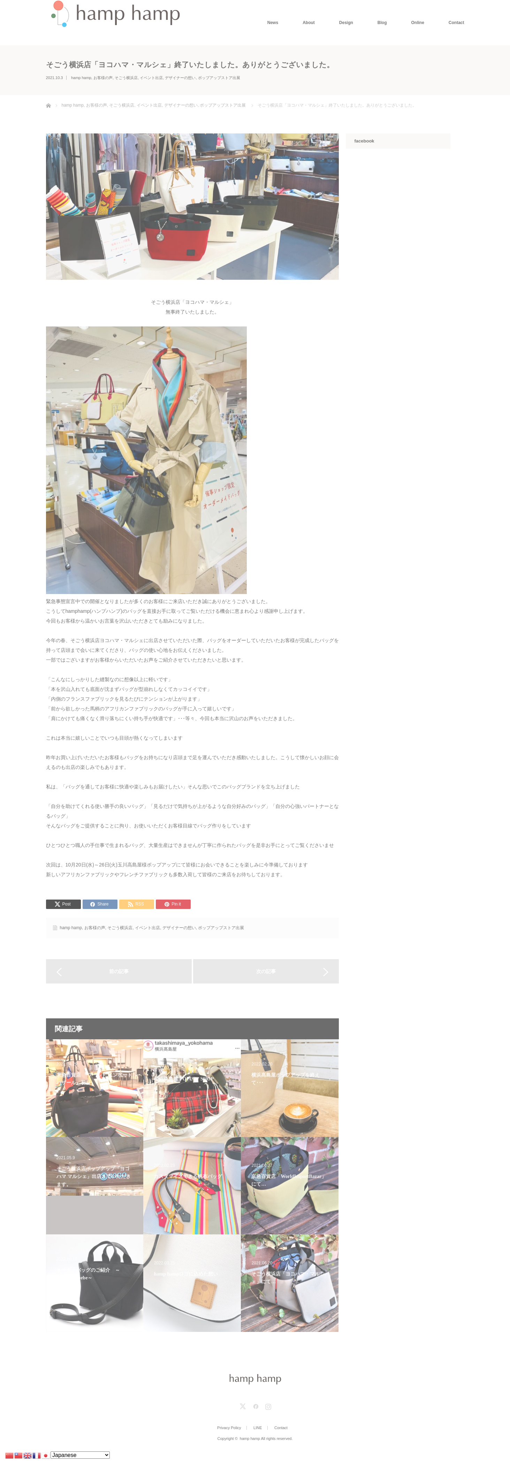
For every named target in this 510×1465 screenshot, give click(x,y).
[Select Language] (80, 1455)
